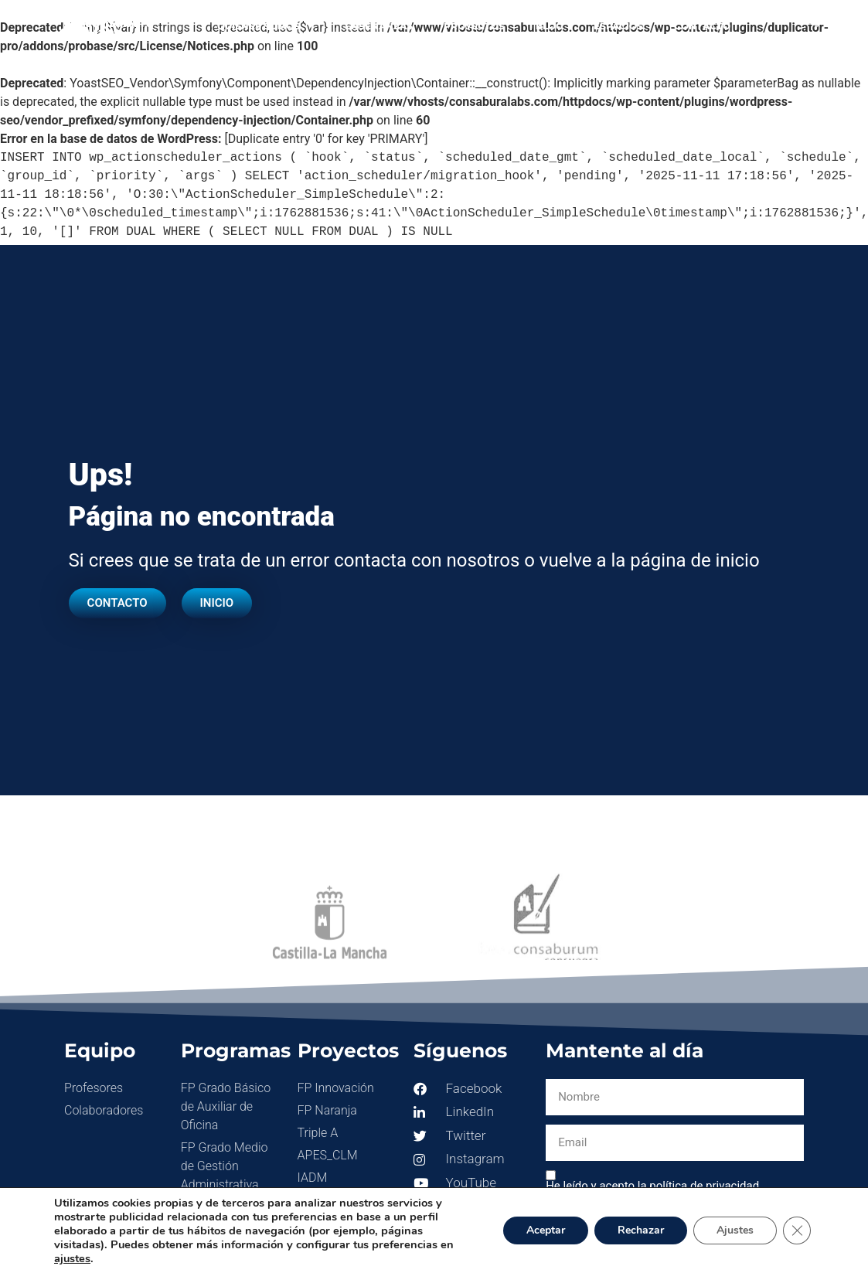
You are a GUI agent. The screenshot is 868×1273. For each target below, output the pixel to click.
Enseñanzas (379, 26)
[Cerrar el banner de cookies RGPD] (797, 1230)
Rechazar (641, 1230)
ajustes (72, 1258)
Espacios (618, 26)
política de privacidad (704, 1186)
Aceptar (545, 1230)
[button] (811, 19)
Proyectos (474, 26)
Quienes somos (265, 26)
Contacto (702, 26)
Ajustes (735, 1230)
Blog (549, 26)
